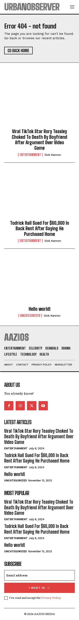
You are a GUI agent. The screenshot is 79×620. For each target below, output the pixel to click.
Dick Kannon (52, 154)
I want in (39, 588)
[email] (39, 575)
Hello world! (40, 309)
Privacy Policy (50, 598)
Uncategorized (30, 315)
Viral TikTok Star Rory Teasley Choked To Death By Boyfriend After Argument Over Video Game (39, 140)
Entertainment (30, 154)
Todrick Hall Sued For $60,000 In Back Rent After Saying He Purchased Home (39, 228)
